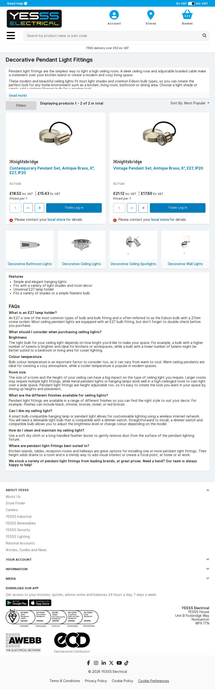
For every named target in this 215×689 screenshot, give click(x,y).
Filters (21, 105)
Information (107, 569)
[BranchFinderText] (150, 17)
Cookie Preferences (153, 681)
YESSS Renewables (21, 523)
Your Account (107, 559)
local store (57, 219)
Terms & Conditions (64, 681)
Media (107, 578)
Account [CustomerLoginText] (114, 23)
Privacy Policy (96, 681)
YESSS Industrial (18, 516)
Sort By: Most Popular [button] (188, 103)
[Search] (204, 35)
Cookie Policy (122, 681)
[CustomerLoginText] (114, 14)
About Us (13, 496)
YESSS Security (18, 530)
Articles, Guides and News (26, 550)
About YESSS (107, 490)
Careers (12, 510)
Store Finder (15, 503)
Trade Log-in (73, 207)
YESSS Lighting (18, 536)
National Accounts (20, 543)
